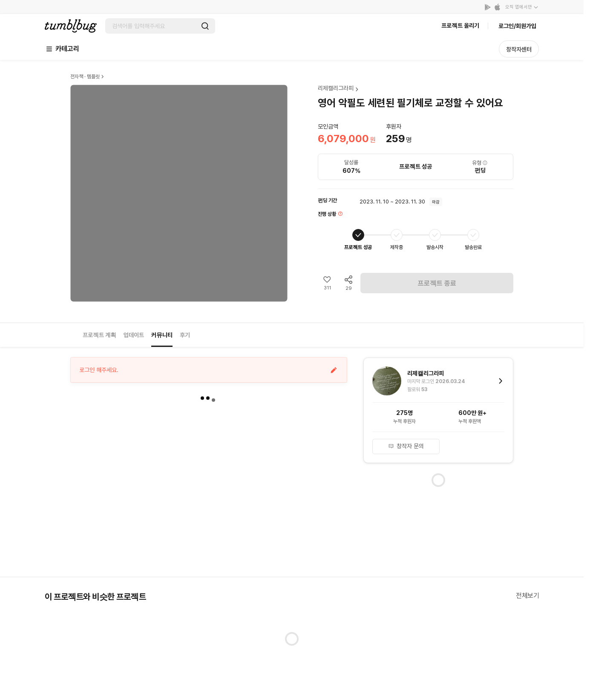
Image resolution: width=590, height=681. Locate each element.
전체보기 (527, 596)
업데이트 (134, 335)
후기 (185, 335)
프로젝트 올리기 (460, 25)
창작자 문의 (406, 446)
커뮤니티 (162, 335)
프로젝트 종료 (437, 283)
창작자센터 (519, 49)
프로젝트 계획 (99, 335)
